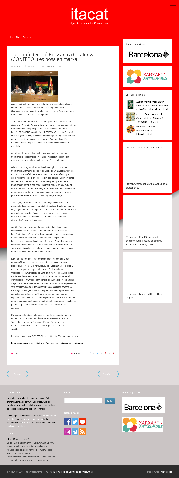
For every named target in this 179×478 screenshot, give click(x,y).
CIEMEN (26, 423)
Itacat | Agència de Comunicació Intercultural (71, 471)
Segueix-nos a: (71, 413)
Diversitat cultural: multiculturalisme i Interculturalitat (145, 130)
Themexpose (166, 471)
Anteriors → (108, 374)
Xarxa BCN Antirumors (32, 419)
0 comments (49, 66)
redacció (20, 66)
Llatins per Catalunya (16, 426)
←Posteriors (17, 374)
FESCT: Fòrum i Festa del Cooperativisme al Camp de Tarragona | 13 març (150, 118)
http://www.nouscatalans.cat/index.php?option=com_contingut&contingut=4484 (47, 343)
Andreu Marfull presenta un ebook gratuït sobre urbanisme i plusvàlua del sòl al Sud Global (152, 105)
